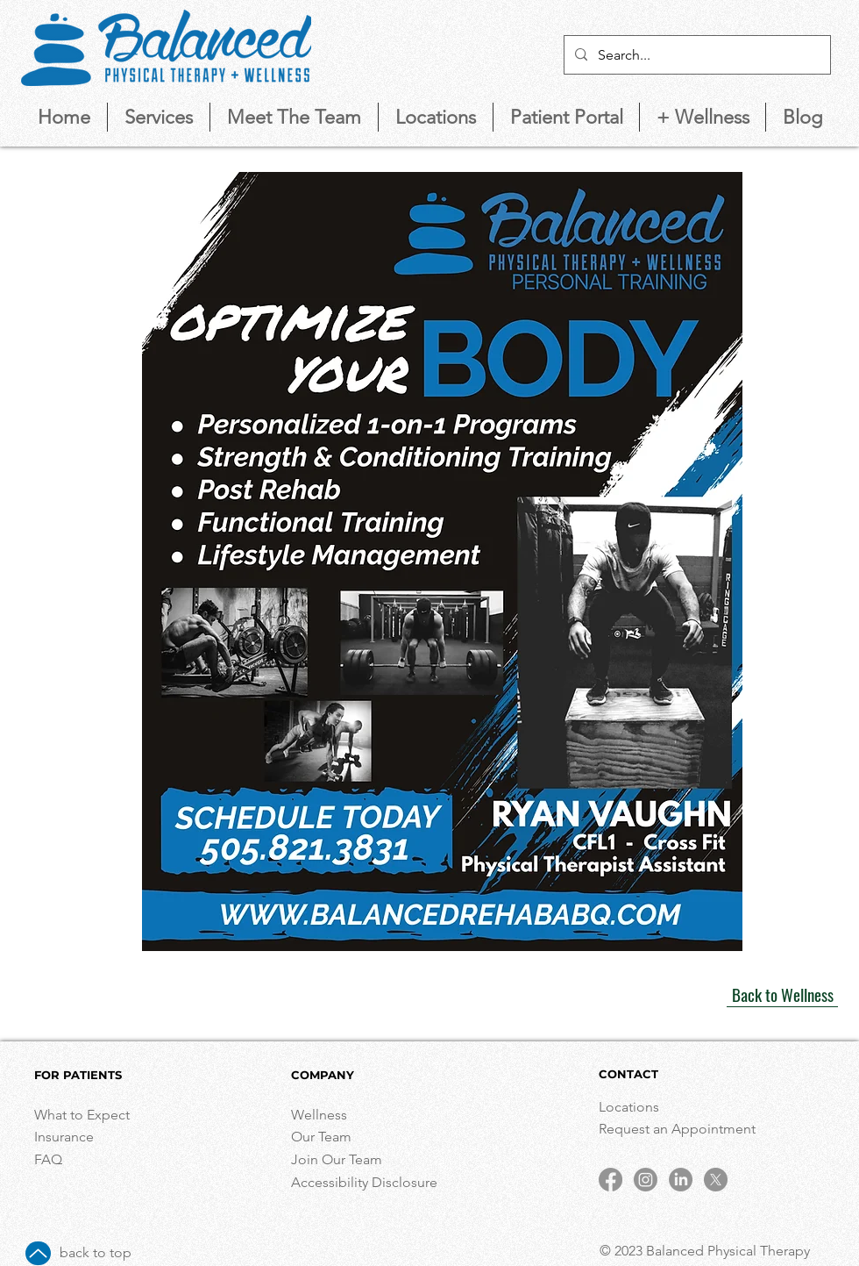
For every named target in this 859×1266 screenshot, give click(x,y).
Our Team (321, 1136)
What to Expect (82, 1114)
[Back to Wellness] (782, 994)
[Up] (38, 1253)
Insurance (64, 1136)
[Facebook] (610, 1179)
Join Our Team (336, 1159)
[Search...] (695, 55)
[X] (716, 1179)
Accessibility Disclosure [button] (366, 1182)
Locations (631, 1106)
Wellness (319, 1114)
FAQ (48, 1159)
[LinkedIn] (680, 1179)
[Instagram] (645, 1179)
